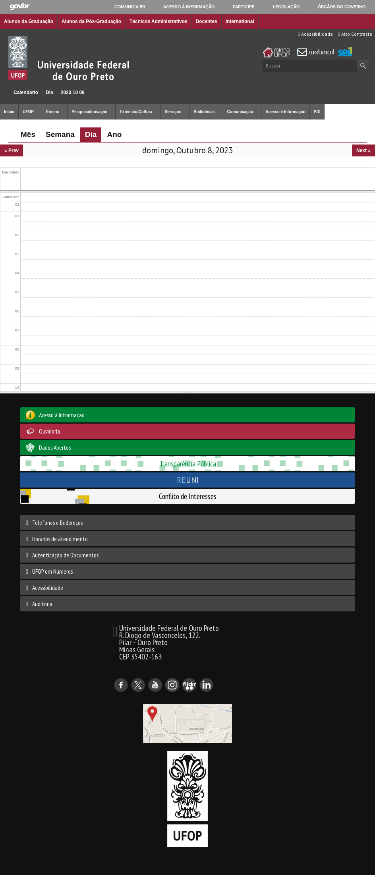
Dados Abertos (55, 447)
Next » (363, 150)
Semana (60, 134)
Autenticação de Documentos (65, 555)
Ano (114, 134)
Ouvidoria (49, 431)
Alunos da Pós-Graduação (91, 21)
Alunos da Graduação (28, 21)
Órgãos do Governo (341, 7)
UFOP (28, 112)
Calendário (26, 92)
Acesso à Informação (285, 112)
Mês (28, 134)
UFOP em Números (52, 571)
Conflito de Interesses (187, 496)
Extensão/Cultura (136, 112)
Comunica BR (129, 7)
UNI (188, 480)
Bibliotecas (204, 112)
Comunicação (240, 112)
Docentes (206, 21)
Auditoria (42, 604)
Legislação (286, 7)
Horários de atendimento (60, 539)
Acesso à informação (189, 7)
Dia (49, 92)
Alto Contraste (355, 34)
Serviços (173, 112)
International (240, 21)
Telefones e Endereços (57, 522)
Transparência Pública (187, 463)
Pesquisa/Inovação (89, 112)
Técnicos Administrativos (159, 21)
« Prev (11, 150)
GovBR (19, 6)
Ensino (52, 112)
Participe (244, 7)
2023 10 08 (73, 92)
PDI (317, 112)
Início (3, 92)
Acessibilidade (315, 34)
